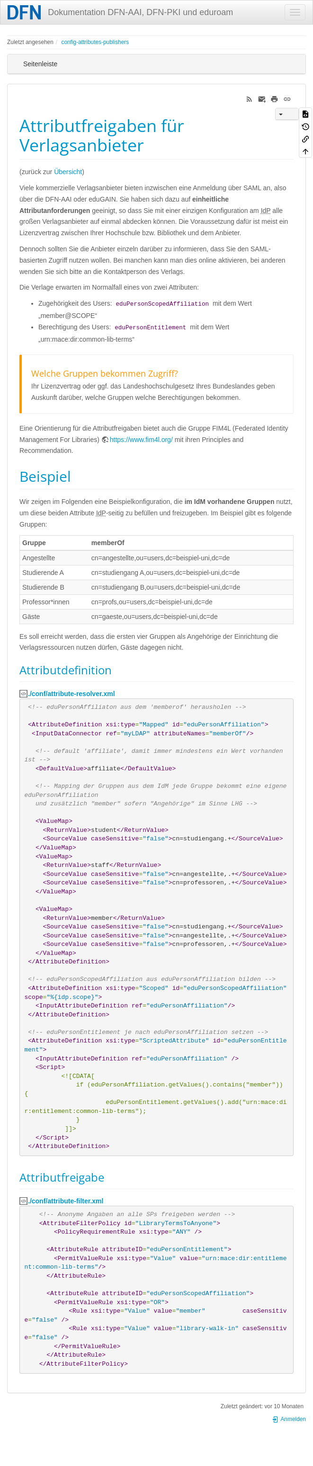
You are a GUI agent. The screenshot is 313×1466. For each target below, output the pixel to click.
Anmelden (289, 1419)
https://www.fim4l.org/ (141, 439)
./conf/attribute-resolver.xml (71, 694)
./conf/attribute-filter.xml (65, 1201)
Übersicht (68, 172)
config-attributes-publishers (95, 42)
